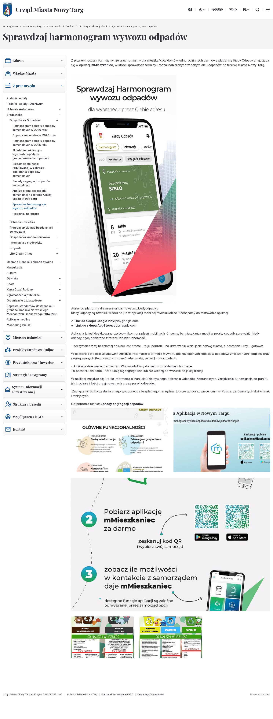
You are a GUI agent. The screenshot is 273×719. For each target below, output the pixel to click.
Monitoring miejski (19, 325)
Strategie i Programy (30, 375)
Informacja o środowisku (26, 242)
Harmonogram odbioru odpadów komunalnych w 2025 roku (34, 142)
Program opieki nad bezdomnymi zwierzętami (31, 229)
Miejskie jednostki (27, 337)
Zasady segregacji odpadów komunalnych (31, 183)
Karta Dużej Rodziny (20, 289)
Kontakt (19, 429)
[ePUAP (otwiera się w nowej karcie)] (217, 9)
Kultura (11, 273)
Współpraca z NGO (28, 416)
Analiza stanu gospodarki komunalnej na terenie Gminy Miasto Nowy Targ (32, 194)
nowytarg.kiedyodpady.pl (141, 308)
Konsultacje (14, 267)
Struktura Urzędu (27, 404)
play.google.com (127, 321)
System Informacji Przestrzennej (27, 389)
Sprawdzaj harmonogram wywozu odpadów (29, 206)
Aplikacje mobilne (18, 319)
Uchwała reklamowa (20, 109)
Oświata (12, 278)
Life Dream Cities (21, 253)
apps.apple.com (125, 325)
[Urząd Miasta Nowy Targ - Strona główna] (43, 9)
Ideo (267, 694)
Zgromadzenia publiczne (23, 295)
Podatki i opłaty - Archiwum (25, 103)
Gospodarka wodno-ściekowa (30, 237)
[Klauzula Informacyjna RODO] (117, 694)
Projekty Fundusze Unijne (33, 350)
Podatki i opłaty (17, 98)
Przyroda (15, 248)
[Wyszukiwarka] (257, 9)
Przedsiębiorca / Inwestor (33, 362)
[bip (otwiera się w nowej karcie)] (233, 9)
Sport (10, 284)
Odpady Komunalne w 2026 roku (34, 135)
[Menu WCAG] (202, 9)
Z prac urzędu (24, 86)
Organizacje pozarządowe (24, 300)
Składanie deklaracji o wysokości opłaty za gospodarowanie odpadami (31, 154)
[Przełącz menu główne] (268, 9)
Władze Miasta (24, 73)
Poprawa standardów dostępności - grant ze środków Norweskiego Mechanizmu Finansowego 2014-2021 (32, 310)
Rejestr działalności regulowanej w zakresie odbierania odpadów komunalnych (28, 169)
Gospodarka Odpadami (25, 120)
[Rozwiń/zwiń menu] (61, 60)
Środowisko (14, 114)
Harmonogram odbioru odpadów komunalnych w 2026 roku (34, 127)
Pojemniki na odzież (26, 213)
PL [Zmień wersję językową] (246, 9)
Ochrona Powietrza (22, 222)
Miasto (18, 60)
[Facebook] (190, 9)
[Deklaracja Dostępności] (150, 694)
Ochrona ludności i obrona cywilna (30, 262)
